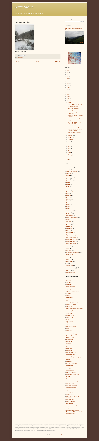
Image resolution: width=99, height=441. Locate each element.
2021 (68, 81)
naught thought (69, 356)
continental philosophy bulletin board (74, 308)
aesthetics (68, 169)
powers (67, 248)
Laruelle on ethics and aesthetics (75, 104)
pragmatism (68, 250)
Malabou (68, 212)
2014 (68, 96)
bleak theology (69, 180)
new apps (68, 359)
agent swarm (69, 284)
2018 (68, 87)
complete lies (69, 306)
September (70, 139)
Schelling (68, 259)
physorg (68, 376)
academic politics (70, 166)
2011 (68, 159)
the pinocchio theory (70, 401)
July (69, 144)
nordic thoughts (69, 365)
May (69, 148)
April (69, 150)
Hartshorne (68, 195)
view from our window (73, 106)
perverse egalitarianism (71, 372)
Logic (67, 208)
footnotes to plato (70, 337)
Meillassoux (69, 213)
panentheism (69, 226)
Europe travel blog (70, 191)
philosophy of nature (70, 241)
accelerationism (69, 167)
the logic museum (70, 399)
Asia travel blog (69, 177)
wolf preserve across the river (74, 132)
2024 (68, 74)
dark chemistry (69, 310)
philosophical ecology (71, 237)
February (70, 154)
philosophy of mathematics (72, 239)
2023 (68, 76)
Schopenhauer (69, 261)
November (70, 135)
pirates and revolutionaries (72, 378)
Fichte (67, 193)
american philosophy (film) (72, 288)
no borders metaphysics (71, 363)
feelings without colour (71, 335)
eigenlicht (68, 324)
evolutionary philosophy (71, 334)
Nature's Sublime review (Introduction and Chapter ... (74, 126)
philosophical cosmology (71, 235)
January (70, 157)
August (69, 141)
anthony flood (69, 289)
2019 (68, 85)
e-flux (67, 319)
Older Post (57, 61)
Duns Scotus (69, 188)
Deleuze (68, 184)
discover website (70, 315)
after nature (68, 282)
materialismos (69, 350)
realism (68, 257)
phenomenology (69, 232)
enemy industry (69, 330)
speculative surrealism (71, 387)
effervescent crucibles (71, 322)
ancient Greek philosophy (71, 171)
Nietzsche (68, 224)
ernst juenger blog (70, 332)
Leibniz (68, 206)
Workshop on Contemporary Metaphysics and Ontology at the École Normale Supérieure (74, 412)
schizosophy (69, 379)
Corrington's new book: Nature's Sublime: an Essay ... (75, 130)
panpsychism (69, 228)
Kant (67, 202)
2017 (68, 89)
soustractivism (69, 265)
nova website (69, 367)
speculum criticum (70, 389)
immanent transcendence (71, 345)
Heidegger (68, 199)
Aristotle (68, 175)
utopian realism (69, 406)
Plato (67, 245)
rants (67, 256)
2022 (68, 78)
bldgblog (68, 300)
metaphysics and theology (72, 217)
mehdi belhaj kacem (70, 354)
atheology (68, 295)
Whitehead (68, 270)
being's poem (69, 299)
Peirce (67, 230)
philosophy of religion (71, 243)
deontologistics (69, 313)
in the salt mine (69, 346)
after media (68, 280)
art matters (68, 293)
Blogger (61, 434)
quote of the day (69, 254)
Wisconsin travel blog (71, 272)
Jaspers (67, 201)
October (70, 137)
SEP (67, 263)
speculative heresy (70, 383)
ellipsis (67, 328)
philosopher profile (70, 234)
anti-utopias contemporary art (72, 291)
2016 (68, 92)
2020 (68, 83)
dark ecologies (69, 312)
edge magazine (69, 321)
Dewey (67, 186)
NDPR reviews (69, 223)
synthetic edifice (69, 394)
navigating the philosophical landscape (74, 357)
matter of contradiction (71, 352)
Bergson (68, 179)
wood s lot (68, 408)
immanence (68, 343)
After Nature (24, 7)
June (69, 146)
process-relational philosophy (72, 252)
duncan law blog (70, 317)
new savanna (69, 361)
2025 (68, 72)
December (70, 102)
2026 (68, 70)
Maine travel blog (70, 210)
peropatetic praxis (70, 370)
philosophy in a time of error (72, 374)
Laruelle (68, 204)
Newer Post (17, 61)
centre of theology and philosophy (73, 302)
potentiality (68, 246)
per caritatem (69, 368)
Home (37, 61)
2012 (68, 100)
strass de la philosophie (71, 392)
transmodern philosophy (71, 405)
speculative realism (70, 269)
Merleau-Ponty (69, 215)
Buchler (68, 182)
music (67, 219)
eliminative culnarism (71, 326)
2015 (68, 94)
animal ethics (69, 173)
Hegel (67, 197)
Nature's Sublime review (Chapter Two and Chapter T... (75, 123)
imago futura (69, 341)
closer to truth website (71, 304)
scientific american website (72, 381)
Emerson (68, 190)
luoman (52, 434)
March (69, 152)
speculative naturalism (71, 267)
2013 (68, 98)
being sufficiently (70, 297)
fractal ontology (69, 339)
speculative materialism (71, 385)
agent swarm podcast (70, 286)
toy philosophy (69, 403)
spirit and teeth (69, 391)
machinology (69, 348)
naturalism (20, 57)
